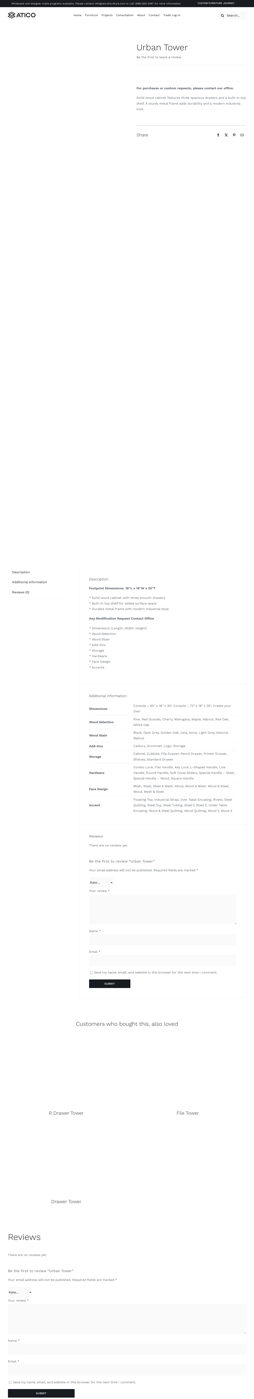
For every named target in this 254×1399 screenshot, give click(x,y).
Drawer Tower (66, 1201)
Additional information (29, 582)
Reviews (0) (20, 592)
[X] (226, 135)
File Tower (188, 1113)
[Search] (222, 15)
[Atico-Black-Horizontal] (22, 13)
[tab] (21, 572)
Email (94, 952)
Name (95, 931)
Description (21, 572)
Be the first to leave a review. (159, 57)
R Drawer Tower (66, 1113)
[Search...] (232, 15)
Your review (99, 891)
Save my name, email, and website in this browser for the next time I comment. (155, 972)
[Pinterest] (234, 135)
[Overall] (66, 1036)
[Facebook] (218, 135)
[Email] (242, 135)
